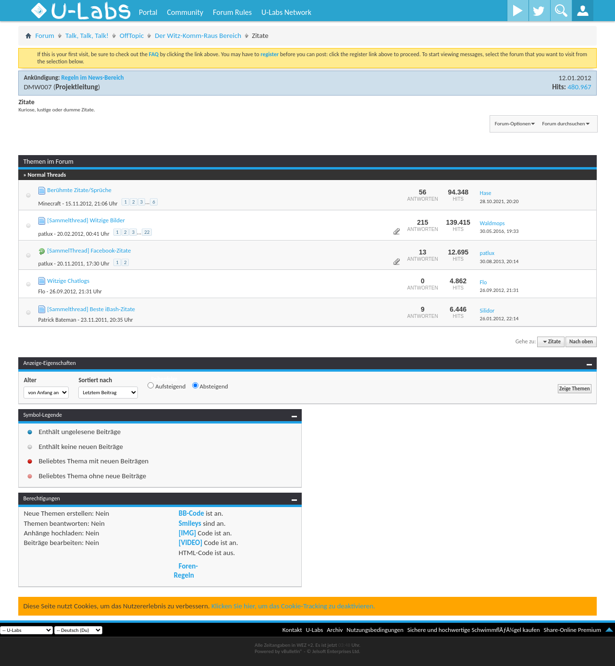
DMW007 (37, 87)
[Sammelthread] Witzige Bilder (86, 220)
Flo (41, 291)
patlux (45, 233)
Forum (44, 35)
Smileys (190, 523)
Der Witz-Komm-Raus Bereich (198, 35)
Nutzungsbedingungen (375, 629)
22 (146, 232)
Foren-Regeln (186, 570)
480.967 (579, 87)
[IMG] (187, 533)
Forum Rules (232, 12)
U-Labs (314, 629)
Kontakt (292, 629)
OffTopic (132, 35)
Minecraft (49, 203)
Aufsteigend (166, 386)
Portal (148, 12)
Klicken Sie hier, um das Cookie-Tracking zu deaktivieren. (293, 606)
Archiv (335, 629)
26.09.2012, (499, 290)
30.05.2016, (499, 231)
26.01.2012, (499, 318)
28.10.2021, (499, 201)
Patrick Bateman (57, 319)
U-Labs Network (286, 12)
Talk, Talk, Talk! (87, 35)
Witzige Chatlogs (68, 280)
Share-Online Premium (572, 629)
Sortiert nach (95, 380)
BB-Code (191, 513)
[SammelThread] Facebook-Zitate (89, 250)
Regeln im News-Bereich (92, 77)
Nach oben (581, 342)
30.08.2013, (499, 261)
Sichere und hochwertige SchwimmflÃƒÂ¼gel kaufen (473, 629)
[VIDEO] (190, 542)
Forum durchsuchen (563, 124)
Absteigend (210, 386)
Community (185, 12)
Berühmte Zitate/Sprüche (79, 190)
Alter (30, 380)
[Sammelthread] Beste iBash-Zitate (91, 309)
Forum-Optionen (512, 124)
